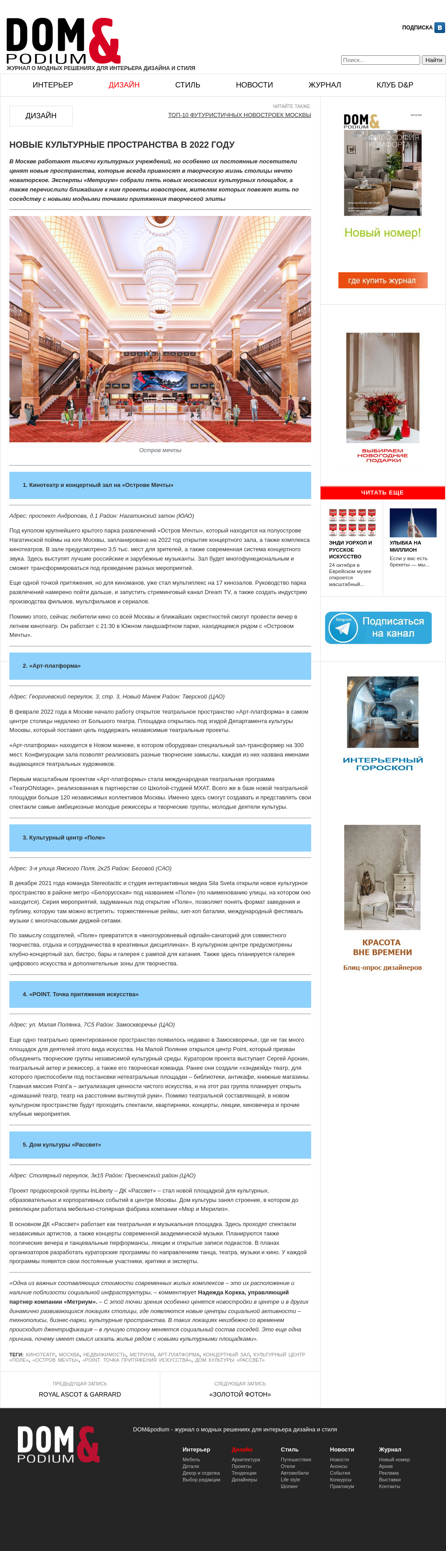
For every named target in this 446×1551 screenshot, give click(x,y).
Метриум (141, 1354)
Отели (288, 1466)
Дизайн (123, 85)
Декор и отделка (201, 1473)
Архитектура (246, 1459)
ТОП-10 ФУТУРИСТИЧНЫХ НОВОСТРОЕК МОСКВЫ (239, 115)
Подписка (417, 28)
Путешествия (296, 1459)
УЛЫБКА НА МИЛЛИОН (405, 546)
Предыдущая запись (80, 1383)
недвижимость (104, 1354)
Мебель (191, 1459)
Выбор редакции (202, 1479)
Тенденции (244, 1473)
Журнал (324, 85)
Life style (290, 1479)
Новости (254, 85)
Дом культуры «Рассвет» (230, 1360)
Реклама (389, 1473)
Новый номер (394, 1459)
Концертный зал (226, 1354)
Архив (386, 1466)
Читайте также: (292, 106)
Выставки (390, 1479)
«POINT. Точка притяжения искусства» (136, 1360)
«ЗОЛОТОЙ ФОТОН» (240, 1394)
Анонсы (338, 1466)
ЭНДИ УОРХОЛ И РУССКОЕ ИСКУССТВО (350, 549)
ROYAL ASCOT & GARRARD (80, 1394)
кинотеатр (40, 1354)
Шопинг (289, 1486)
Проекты (241, 1466)
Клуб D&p (395, 85)
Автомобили (295, 1473)
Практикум (342, 1486)
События (340, 1473)
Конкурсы (340, 1479)
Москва (69, 1354)
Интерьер (53, 85)
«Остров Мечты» (55, 1360)
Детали (191, 1466)
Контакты (389, 1486)
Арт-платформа (179, 1354)
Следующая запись (240, 1383)
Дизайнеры (244, 1479)
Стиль (187, 85)
